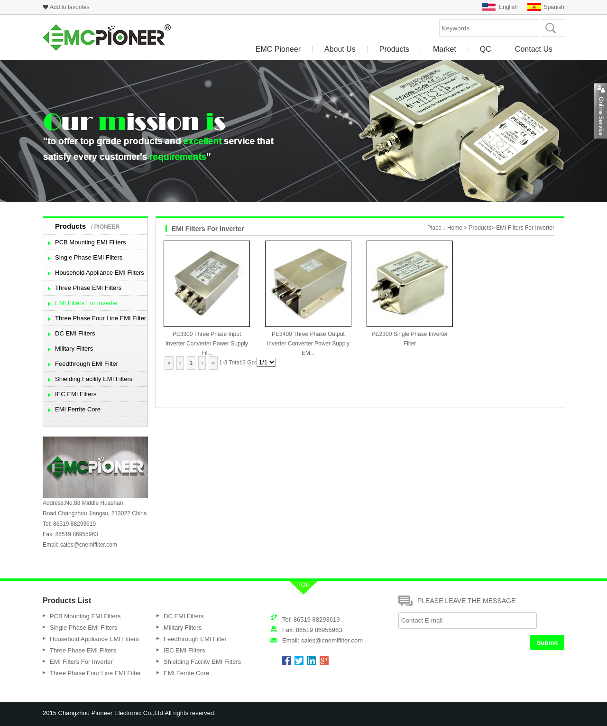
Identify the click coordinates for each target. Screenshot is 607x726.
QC (485, 49)
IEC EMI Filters (75, 394)
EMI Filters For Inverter (86, 303)
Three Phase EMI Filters (88, 287)
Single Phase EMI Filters (88, 257)
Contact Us (533, 49)
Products (394, 49)
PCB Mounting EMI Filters (90, 242)
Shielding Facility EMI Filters (93, 378)
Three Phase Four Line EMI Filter (100, 318)
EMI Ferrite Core (78, 409)
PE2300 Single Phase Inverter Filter (409, 334)
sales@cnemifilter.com (88, 544)
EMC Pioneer (278, 49)
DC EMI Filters (75, 333)
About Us (340, 49)
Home (454, 227)
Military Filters (74, 348)
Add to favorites (69, 7)
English (508, 7)
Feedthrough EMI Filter (86, 363)
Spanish (554, 7)
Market (444, 49)
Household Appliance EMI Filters (99, 272)
